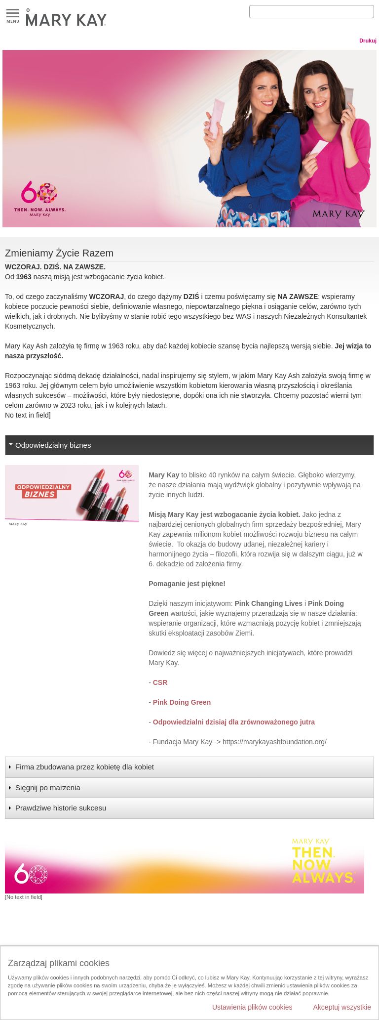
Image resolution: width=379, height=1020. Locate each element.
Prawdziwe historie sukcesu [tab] (60, 808)
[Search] (311, 11)
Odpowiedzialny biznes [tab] (53, 445)
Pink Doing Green (183, 702)
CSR (161, 682)
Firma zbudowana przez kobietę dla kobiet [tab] (84, 767)
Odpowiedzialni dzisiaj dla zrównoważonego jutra (234, 722)
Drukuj (368, 40)
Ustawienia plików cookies (252, 1007)
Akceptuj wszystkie (342, 1007)
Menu (12, 13)
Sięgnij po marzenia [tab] (47, 787)
